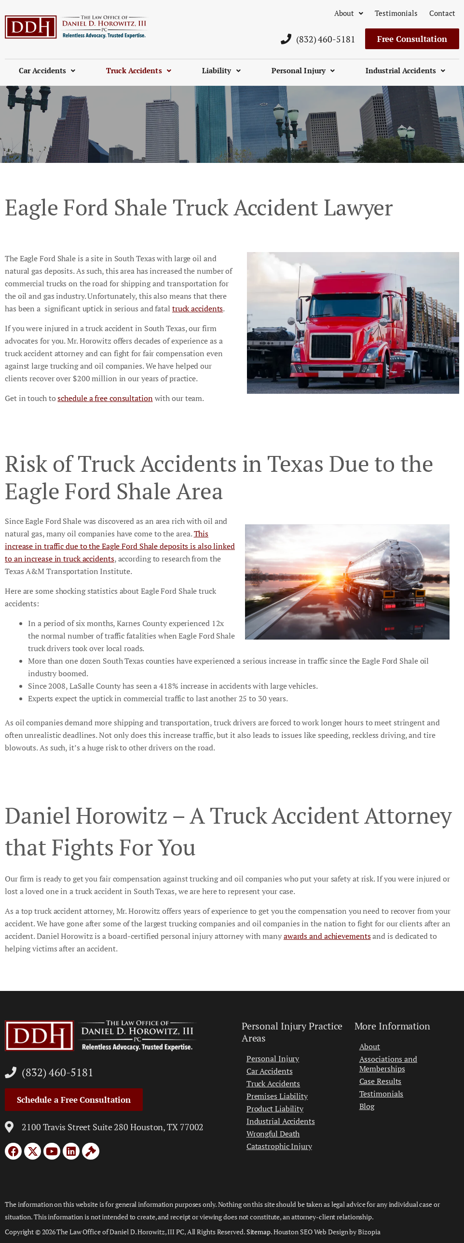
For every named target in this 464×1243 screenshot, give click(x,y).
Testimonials (396, 13)
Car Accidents (47, 70)
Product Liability (274, 1108)
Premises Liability (277, 1096)
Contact (442, 13)
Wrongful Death (273, 1133)
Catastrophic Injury (279, 1146)
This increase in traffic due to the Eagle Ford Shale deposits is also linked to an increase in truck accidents (120, 546)
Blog (367, 1106)
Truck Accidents (138, 70)
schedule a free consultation (104, 398)
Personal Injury (303, 70)
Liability (221, 70)
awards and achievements (327, 936)
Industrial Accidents (405, 70)
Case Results (380, 1081)
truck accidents (197, 308)
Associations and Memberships (388, 1063)
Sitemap (258, 1231)
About (348, 13)
